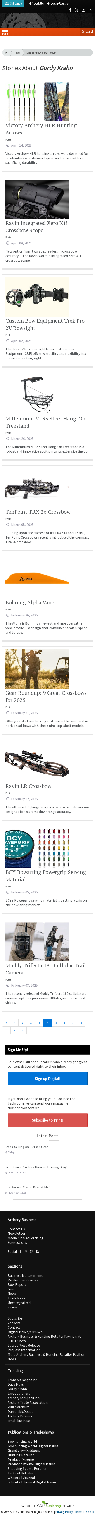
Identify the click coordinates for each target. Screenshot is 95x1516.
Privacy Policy (64, 1512)
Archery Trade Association (28, 1402)
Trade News (17, 1298)
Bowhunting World (22, 1441)
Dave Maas (16, 1384)
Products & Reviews (23, 1280)
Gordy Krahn (17, 1389)
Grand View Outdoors (24, 1450)
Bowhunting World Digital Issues (33, 1446)
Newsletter (16, 1233)
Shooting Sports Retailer (27, 1468)
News (12, 1293)
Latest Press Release (24, 1345)
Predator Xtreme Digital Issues (31, 1464)
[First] (6, 1023)
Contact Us (16, 1229)
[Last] (22, 1030)
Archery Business (21, 1416)
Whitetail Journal (21, 1477)
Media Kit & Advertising (25, 1238)
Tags (17, 52)
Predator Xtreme (21, 1459)
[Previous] (15, 1023)
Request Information (24, 1350)
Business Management (25, 1275)
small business (19, 1420)
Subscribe (15, 1318)
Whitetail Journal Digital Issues (32, 1482)
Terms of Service (84, 1512)
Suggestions (17, 1242)
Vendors (14, 1322)
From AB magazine (22, 1380)
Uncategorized (19, 1302)
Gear (11, 1289)
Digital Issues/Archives (25, 1332)
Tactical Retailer (20, 1473)
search (87, 31)
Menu (5, 32)
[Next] (14, 1030)
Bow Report (17, 1284)
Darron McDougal (21, 1411)
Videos (13, 1307)
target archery (19, 1393)
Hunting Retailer (21, 1455)
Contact (14, 1327)
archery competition (24, 1398)
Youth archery (18, 1407)
